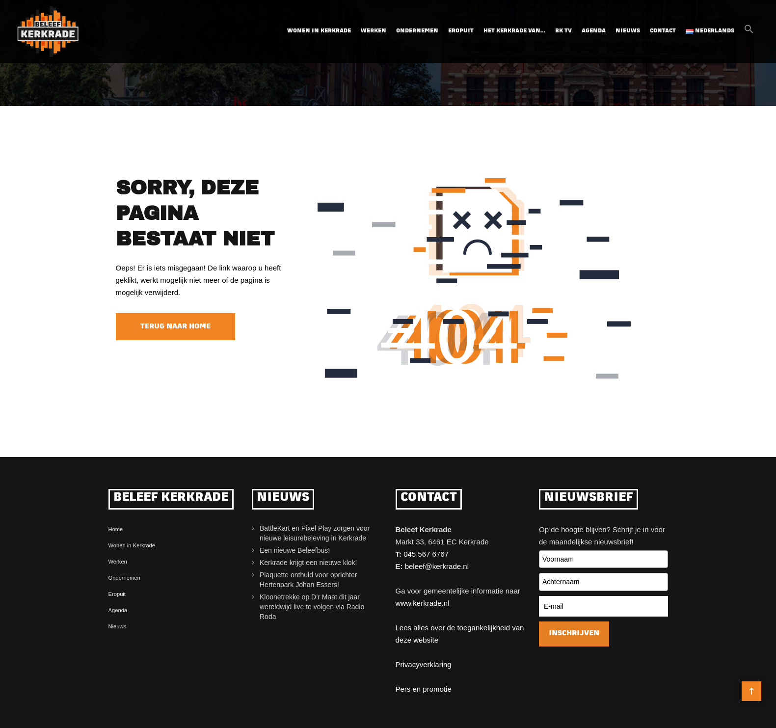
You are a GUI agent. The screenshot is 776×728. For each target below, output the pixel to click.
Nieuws (627, 31)
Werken (373, 31)
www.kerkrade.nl (423, 603)
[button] (749, 32)
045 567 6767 (426, 554)
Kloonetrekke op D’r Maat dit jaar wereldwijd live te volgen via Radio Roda (312, 606)
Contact (663, 31)
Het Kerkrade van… (514, 31)
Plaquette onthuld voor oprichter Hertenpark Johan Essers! (308, 580)
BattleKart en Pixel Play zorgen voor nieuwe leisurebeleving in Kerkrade (315, 533)
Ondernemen (417, 31)
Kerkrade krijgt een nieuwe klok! (308, 562)
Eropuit (461, 31)
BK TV (563, 31)
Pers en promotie (424, 689)
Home (115, 529)
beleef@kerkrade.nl (437, 566)
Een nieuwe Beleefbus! (295, 550)
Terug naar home (175, 326)
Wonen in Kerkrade (319, 31)
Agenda (594, 31)
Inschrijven (574, 633)
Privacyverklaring (424, 664)
